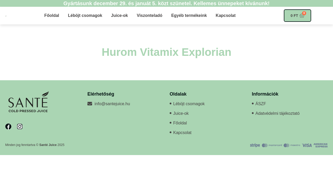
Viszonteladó (149, 15)
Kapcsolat (225, 15)
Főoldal (51, 15)
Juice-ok (119, 15)
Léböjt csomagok (85, 15)
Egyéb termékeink (189, 15)
